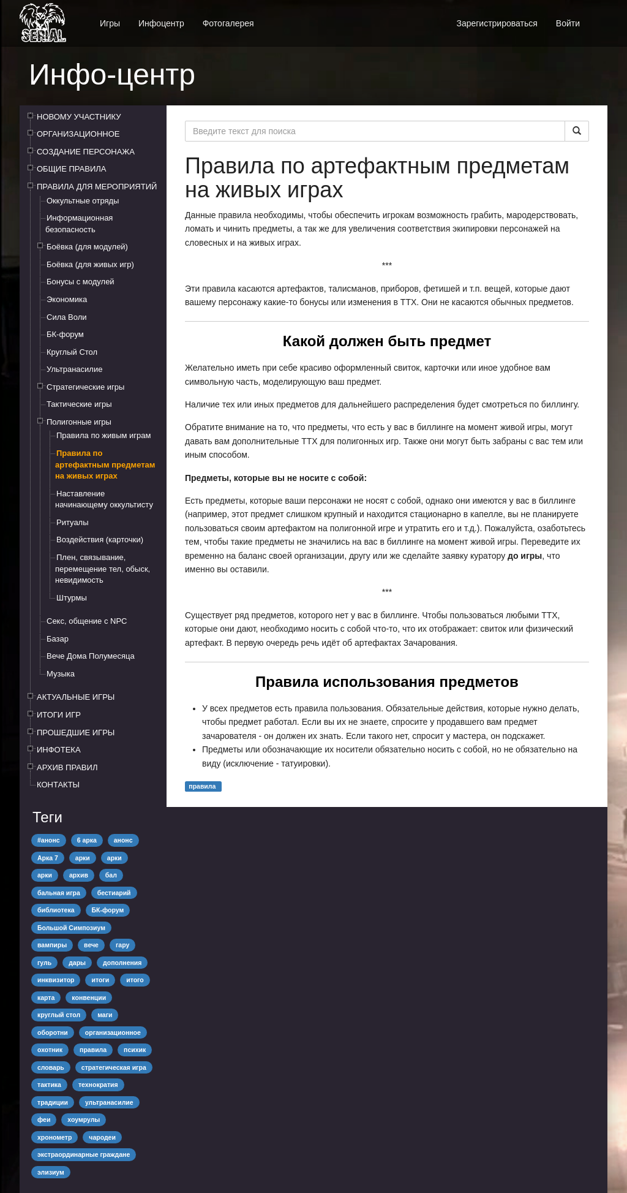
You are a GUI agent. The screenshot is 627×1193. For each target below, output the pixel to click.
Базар (58, 638)
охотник (49, 1049)
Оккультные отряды (83, 200)
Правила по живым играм (103, 435)
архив (78, 875)
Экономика (67, 299)
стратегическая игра (113, 1067)
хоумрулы (83, 1119)
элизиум (50, 1172)
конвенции (89, 997)
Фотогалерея (228, 23)
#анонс (48, 840)
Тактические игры (79, 404)
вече (91, 945)
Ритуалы (72, 522)
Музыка (61, 673)
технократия (98, 1084)
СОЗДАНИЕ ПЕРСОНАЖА (86, 151)
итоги (100, 979)
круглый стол (58, 1014)
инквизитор (55, 979)
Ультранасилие (74, 369)
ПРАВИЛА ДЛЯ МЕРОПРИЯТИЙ (97, 186)
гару (122, 945)
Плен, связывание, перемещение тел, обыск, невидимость (102, 569)
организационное (113, 1032)
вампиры (52, 945)
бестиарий (114, 892)
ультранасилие (109, 1102)
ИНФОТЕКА (59, 749)
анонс (123, 840)
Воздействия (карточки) (99, 539)
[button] (598, 17)
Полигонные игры (79, 421)
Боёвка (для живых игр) (90, 264)
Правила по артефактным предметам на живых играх (105, 464)
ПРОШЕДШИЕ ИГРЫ (76, 732)
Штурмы (71, 597)
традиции (52, 1102)
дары (77, 962)
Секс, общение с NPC (87, 621)
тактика (49, 1084)
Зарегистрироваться (496, 23)
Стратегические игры (85, 387)
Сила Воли (67, 317)
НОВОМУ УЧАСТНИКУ (79, 116)
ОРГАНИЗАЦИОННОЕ (78, 133)
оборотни (52, 1032)
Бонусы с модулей (81, 281)
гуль (44, 962)
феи (43, 1119)
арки (82, 858)
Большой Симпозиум (71, 927)
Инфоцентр (161, 23)
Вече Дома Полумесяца (91, 656)
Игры (110, 23)
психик (135, 1049)
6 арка (87, 840)
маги (104, 1014)
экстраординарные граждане (83, 1154)
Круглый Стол (72, 352)
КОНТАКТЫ (58, 784)
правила (93, 1049)
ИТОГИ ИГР (59, 714)
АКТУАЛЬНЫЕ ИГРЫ (76, 697)
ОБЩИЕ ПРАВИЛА (72, 168)
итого (135, 979)
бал (111, 875)
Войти (568, 23)
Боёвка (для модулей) (87, 246)
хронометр (54, 1137)
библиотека (56, 910)
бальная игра (58, 892)
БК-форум (65, 334)
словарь (50, 1067)
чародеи (102, 1137)
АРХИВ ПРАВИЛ (67, 767)
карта (45, 997)
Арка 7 (47, 858)
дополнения (122, 962)
